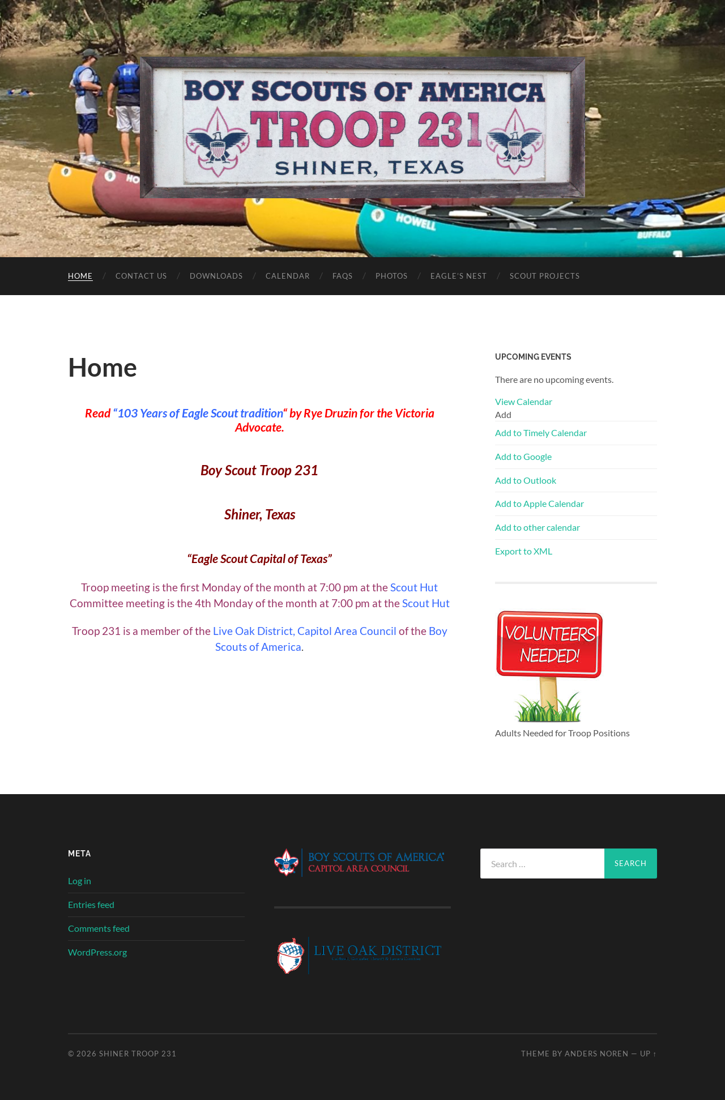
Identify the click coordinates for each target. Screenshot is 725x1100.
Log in (79, 880)
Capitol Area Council (346, 630)
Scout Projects (545, 275)
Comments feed (99, 928)
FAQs (342, 275)
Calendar (288, 275)
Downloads (216, 275)
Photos (392, 275)
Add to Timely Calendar (541, 432)
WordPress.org (97, 951)
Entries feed (91, 904)
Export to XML (523, 550)
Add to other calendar (537, 527)
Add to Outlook (525, 480)
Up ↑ (648, 1053)
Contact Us (141, 275)
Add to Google (523, 456)
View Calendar (523, 401)
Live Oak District (253, 630)
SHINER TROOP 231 (138, 1053)
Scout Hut (414, 587)
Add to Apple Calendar (539, 503)
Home (80, 275)
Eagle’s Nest (458, 275)
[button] (503, 414)
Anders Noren (597, 1053)
